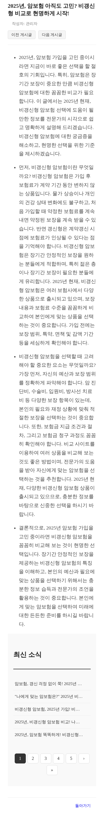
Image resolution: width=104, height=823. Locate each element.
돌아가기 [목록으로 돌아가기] (83, 807)
